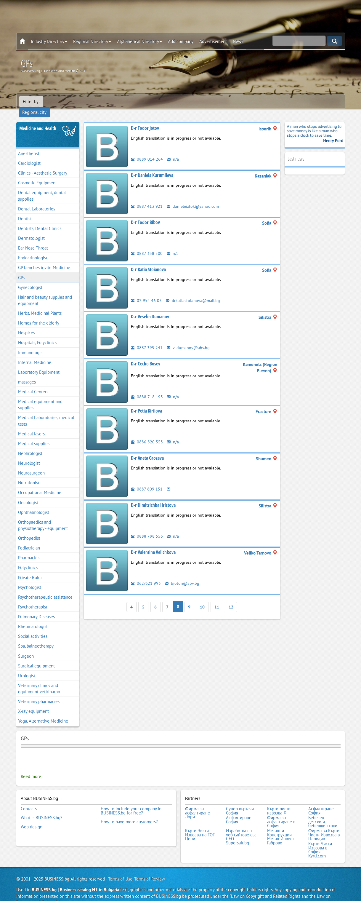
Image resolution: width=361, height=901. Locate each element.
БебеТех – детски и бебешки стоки (322, 812)
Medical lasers (31, 426)
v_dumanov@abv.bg (188, 339)
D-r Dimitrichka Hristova (153, 497)
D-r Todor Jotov (145, 120)
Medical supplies (33, 435)
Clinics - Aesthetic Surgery (42, 165)
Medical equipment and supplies (40, 396)
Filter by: (31, 101)
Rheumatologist (33, 618)
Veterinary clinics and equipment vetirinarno (39, 680)
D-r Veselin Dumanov (150, 308)
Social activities (32, 628)
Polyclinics (28, 560)
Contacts (29, 800)
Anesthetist (28, 145)
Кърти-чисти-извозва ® (279, 802)
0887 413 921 (147, 198)
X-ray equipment (33, 703)
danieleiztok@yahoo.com (194, 198)
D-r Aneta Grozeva (147, 450)
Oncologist (28, 494)
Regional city (59, 101)
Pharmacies (28, 549)
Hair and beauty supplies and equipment (45, 292)
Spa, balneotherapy (36, 638)
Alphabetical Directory (139, 41)
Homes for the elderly (38, 315)
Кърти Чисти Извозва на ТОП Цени (200, 824)
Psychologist (29, 579)
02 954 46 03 (146, 292)
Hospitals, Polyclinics (37, 335)
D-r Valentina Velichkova (153, 544)
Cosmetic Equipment (37, 175)
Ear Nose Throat (33, 240)
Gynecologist (30, 279)
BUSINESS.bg (56, 867)
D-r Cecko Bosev (145, 355)
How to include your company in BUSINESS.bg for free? (131, 802)
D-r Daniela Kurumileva (152, 167)
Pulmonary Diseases (36, 608)
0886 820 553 (147, 434)
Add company (180, 41)
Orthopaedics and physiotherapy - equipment (43, 517)
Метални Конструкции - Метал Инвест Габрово (280, 826)
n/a (173, 151)
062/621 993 (146, 575)
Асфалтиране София (321, 802)
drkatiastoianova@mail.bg (193, 292)
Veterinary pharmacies (39, 693)
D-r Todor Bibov (145, 214)
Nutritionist (28, 474)
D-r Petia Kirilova (146, 403)
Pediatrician (29, 540)
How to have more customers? (129, 812)
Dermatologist (31, 230)
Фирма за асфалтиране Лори (197, 804)
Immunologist (31, 344)
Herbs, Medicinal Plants (40, 305)
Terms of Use (120, 867)
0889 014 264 (147, 151)
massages (27, 374)
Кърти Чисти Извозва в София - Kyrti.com (320, 838)
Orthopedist (29, 530)
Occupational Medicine (39, 485)
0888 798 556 (147, 528)
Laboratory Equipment (39, 364)
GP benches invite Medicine (44, 260)
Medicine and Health (37, 120)
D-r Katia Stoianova (148, 261)
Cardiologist (29, 155)
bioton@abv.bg (182, 575)
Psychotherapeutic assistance (45, 589)
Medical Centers (33, 383)
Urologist (26, 667)
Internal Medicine (34, 354)
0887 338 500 (147, 245)
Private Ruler (30, 569)
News (238, 41)
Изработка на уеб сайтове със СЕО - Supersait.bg (241, 826)
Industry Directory (49, 41)
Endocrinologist (32, 250)
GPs (21, 269)
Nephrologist (30, 445)
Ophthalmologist (33, 504)
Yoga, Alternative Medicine (43, 713)
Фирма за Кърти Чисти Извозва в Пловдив (324, 824)
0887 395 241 (147, 339)
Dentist (25, 210)
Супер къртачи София (240, 802)
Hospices (26, 325)
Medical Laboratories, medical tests (46, 413)
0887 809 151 (147, 481)
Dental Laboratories (36, 201)
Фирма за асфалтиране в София (281, 812)
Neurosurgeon (31, 465)
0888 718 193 (147, 389)
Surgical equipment (36, 658)
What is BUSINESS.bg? (41, 808)
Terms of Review (149, 867)
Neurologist (29, 455)
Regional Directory (92, 41)
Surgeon (26, 648)
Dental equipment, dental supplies (42, 188)
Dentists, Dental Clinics (39, 220)
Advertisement (213, 41)
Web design (31, 816)
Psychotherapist (32, 599)
